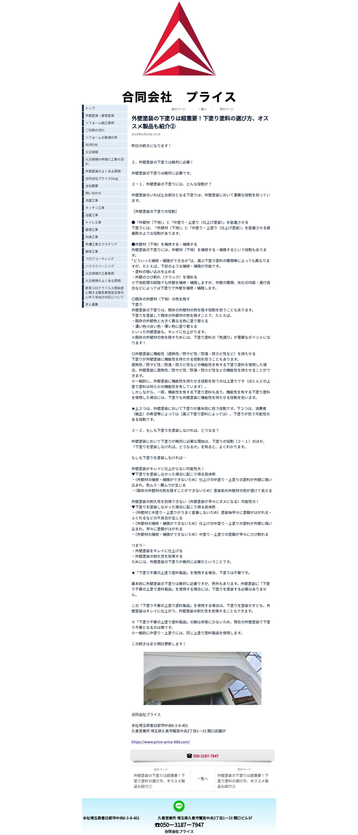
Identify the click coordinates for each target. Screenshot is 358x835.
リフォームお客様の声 (101, 137)
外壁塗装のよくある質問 (103, 171)
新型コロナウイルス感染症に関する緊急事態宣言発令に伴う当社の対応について (104, 292)
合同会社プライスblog (101, 178)
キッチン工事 (95, 207)
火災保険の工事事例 (99, 273)
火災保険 (91, 152)
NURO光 (91, 144)
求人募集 (91, 304)
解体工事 (91, 251)
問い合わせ (93, 193)
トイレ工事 (93, 222)
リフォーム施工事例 (99, 122)
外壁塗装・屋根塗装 (99, 115)
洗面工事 (91, 200)
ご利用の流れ (95, 130)
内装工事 (91, 236)
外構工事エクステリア (101, 244)
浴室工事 (91, 215)
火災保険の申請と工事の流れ (104, 161)
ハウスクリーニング (99, 266)
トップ (90, 108)
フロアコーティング (99, 258)
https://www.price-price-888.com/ (161, 741)
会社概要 (91, 185)
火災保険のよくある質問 (103, 280)
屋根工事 (91, 229)
